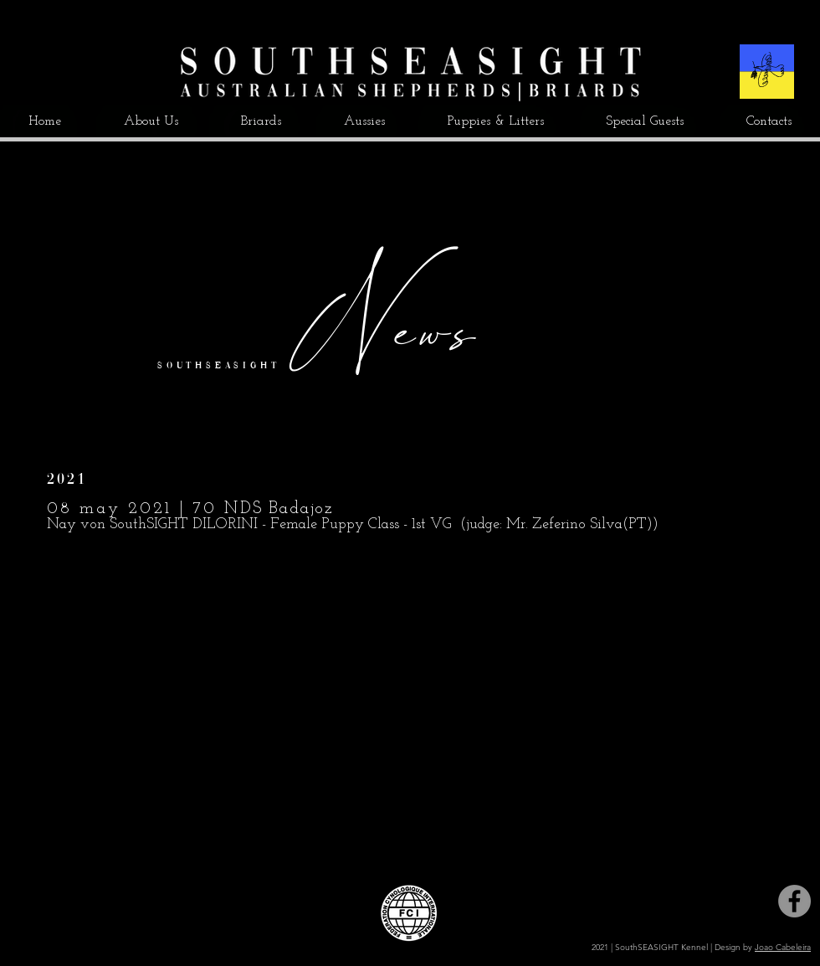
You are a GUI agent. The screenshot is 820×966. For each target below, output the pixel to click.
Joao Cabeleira (783, 947)
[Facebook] (794, 901)
